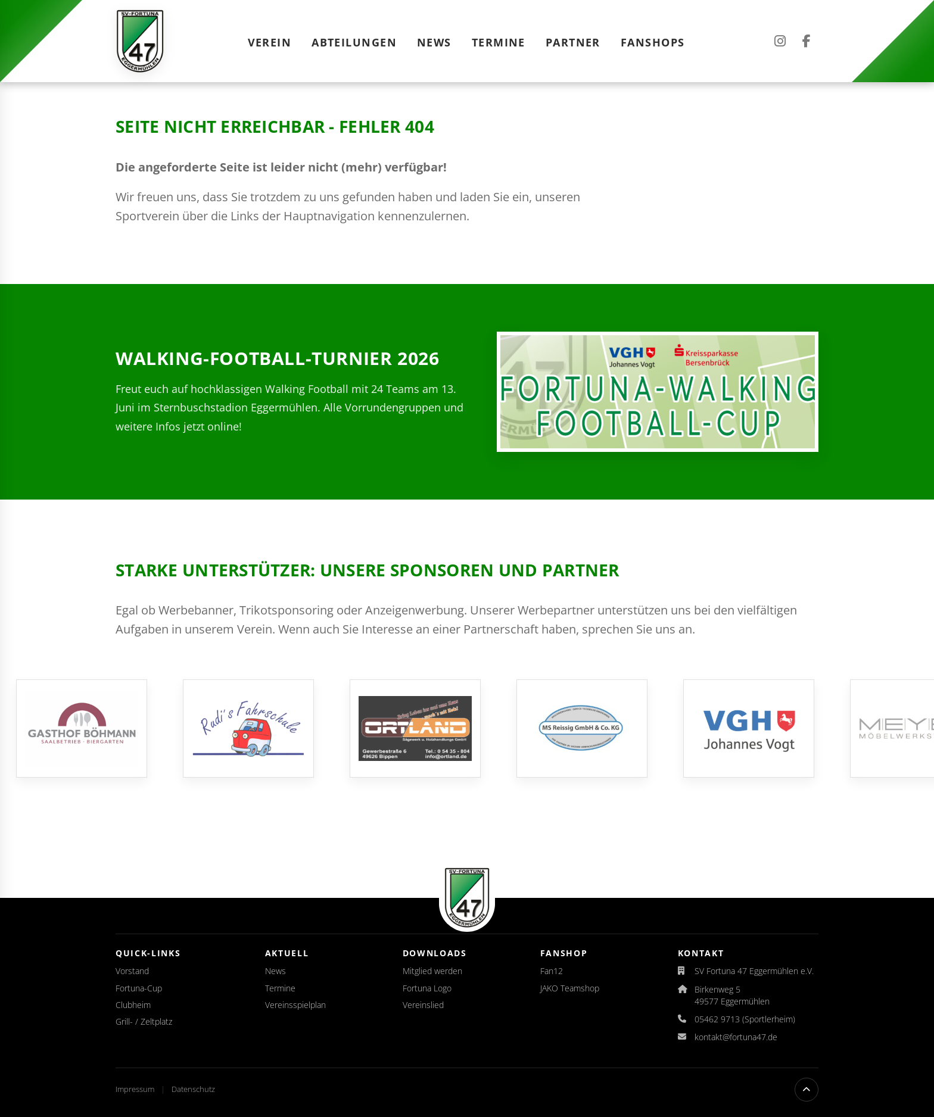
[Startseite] (140, 41)
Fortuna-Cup (139, 988)
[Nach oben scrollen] (806, 1090)
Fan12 (551, 970)
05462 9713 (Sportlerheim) (745, 1019)
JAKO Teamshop (569, 988)
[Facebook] (806, 41)
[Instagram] (780, 41)
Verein (270, 42)
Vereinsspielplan (295, 1004)
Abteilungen (354, 42)
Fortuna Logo (427, 988)
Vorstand (132, 970)
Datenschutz (193, 1089)
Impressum (136, 1089)
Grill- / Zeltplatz (144, 1021)
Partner (573, 42)
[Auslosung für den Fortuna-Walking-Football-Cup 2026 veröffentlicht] (657, 392)
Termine (498, 42)
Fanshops (653, 42)
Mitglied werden (432, 970)
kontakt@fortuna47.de (736, 1037)
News (434, 42)
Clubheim (133, 1004)
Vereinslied (423, 1004)
